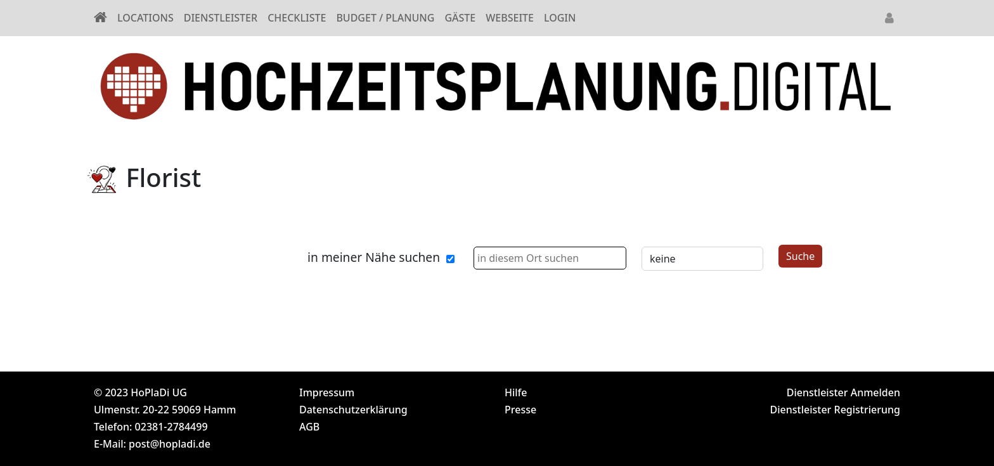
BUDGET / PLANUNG (385, 18)
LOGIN (560, 18)
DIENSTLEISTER (220, 18)
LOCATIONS (145, 18)
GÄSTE (459, 18)
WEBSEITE (510, 18)
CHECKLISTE (297, 18)
